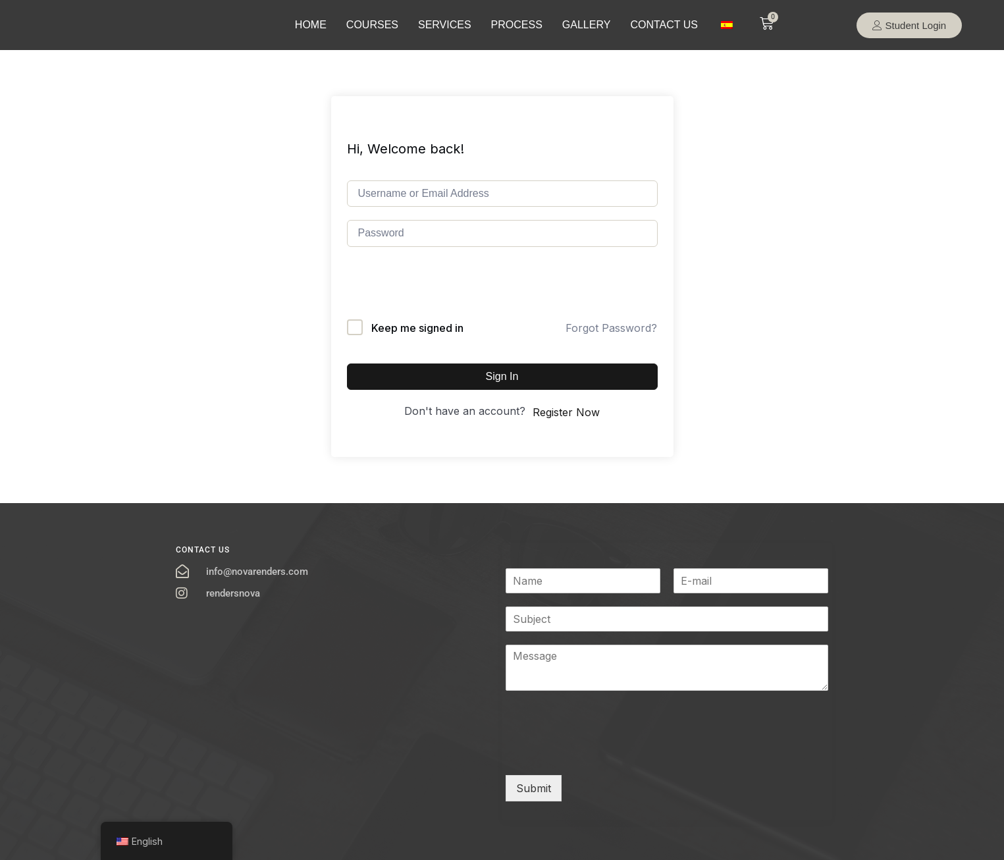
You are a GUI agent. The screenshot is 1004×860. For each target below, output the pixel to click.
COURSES (372, 24)
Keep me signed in (417, 328)
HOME (311, 24)
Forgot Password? (611, 328)
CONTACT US (664, 24)
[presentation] (447, 293)
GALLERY (586, 24)
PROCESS (516, 24)
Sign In (502, 376)
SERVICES (444, 24)
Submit (533, 788)
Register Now (566, 412)
